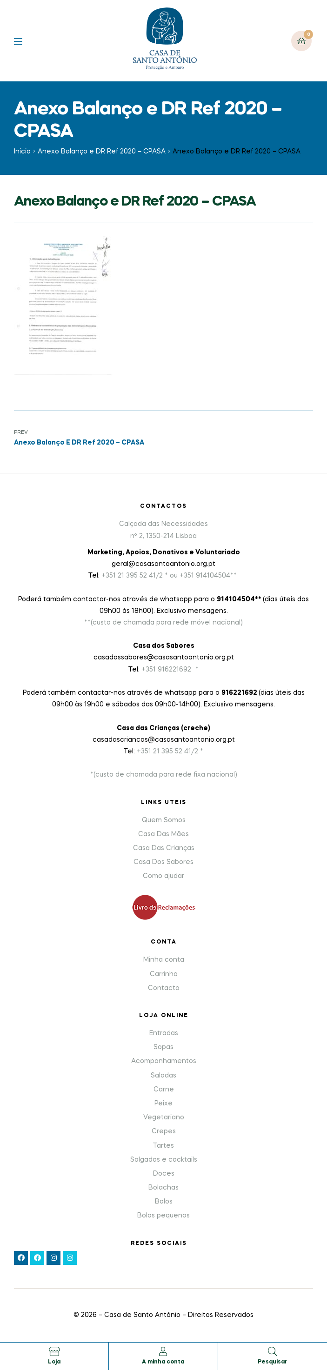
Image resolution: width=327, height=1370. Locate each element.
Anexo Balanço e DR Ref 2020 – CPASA (102, 151)
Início (22, 151)
